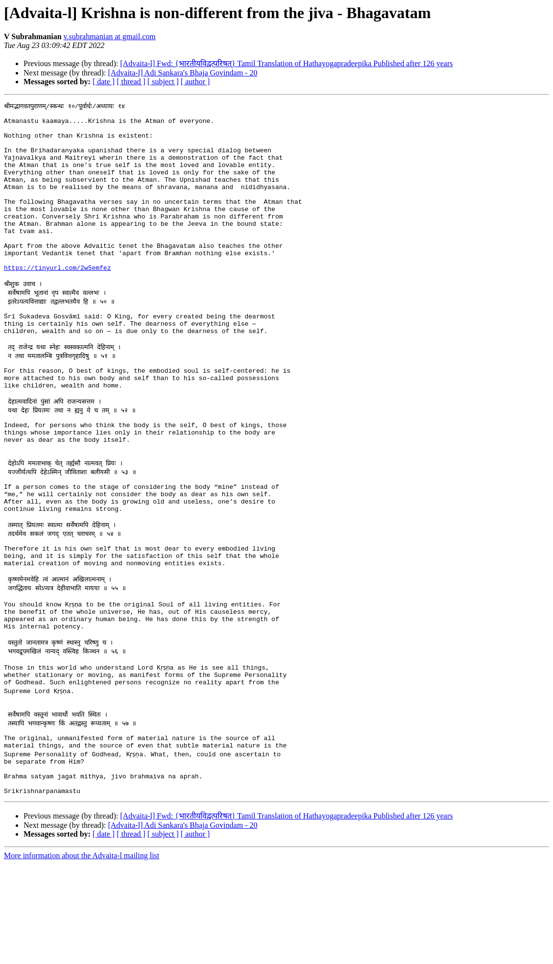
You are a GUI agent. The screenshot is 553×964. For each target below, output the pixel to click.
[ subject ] (163, 81)
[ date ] (104, 81)
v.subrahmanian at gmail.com (110, 36)
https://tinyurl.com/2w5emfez (57, 299)
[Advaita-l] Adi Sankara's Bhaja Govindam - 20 (182, 73)
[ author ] (195, 81)
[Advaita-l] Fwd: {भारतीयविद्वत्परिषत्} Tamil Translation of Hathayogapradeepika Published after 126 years (286, 63)
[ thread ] (131, 81)
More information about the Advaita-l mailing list (81, 955)
